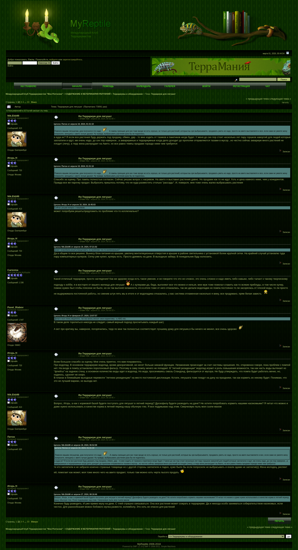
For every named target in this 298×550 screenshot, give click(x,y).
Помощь (108, 86)
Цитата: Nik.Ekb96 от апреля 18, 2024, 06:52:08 (75, 445)
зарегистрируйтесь (72, 59)
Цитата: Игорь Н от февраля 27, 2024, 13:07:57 (75, 316)
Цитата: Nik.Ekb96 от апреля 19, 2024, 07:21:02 (75, 247)
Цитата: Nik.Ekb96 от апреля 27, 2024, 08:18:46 (75, 494)
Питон (11, 436)
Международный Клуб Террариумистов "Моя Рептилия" (34, 94)
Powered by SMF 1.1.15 (133, 546)
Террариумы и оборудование (128, 94)
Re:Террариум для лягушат (95, 116)
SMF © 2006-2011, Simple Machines (160, 546)
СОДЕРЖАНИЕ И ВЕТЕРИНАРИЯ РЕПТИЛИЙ (88, 94)
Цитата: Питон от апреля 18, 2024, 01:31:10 (74, 124)
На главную (28, 86)
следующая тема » (280, 98)
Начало (77, 86)
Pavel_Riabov (15, 307)
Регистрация (241, 86)
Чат (267, 86)
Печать (285, 103)
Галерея (170, 86)
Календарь (144, 86)
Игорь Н (12, 157)
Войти (206, 86)
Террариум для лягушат (163, 94)
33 (28, 102)
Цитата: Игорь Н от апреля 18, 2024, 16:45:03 (74, 205)
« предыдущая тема (257, 98)
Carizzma (12, 270)
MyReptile (142, 544)
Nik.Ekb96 (13, 115)
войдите (53, 59)
